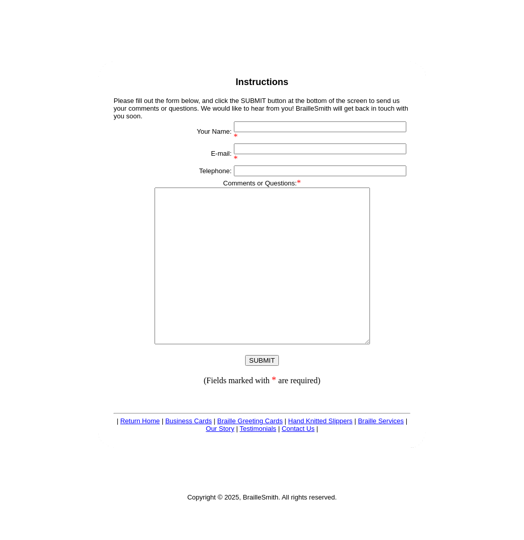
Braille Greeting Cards (250, 451)
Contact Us (297, 459)
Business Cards (188, 451)
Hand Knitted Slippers (320, 451)
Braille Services (381, 451)
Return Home (140, 451)
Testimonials (257, 459)
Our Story (220, 459)
